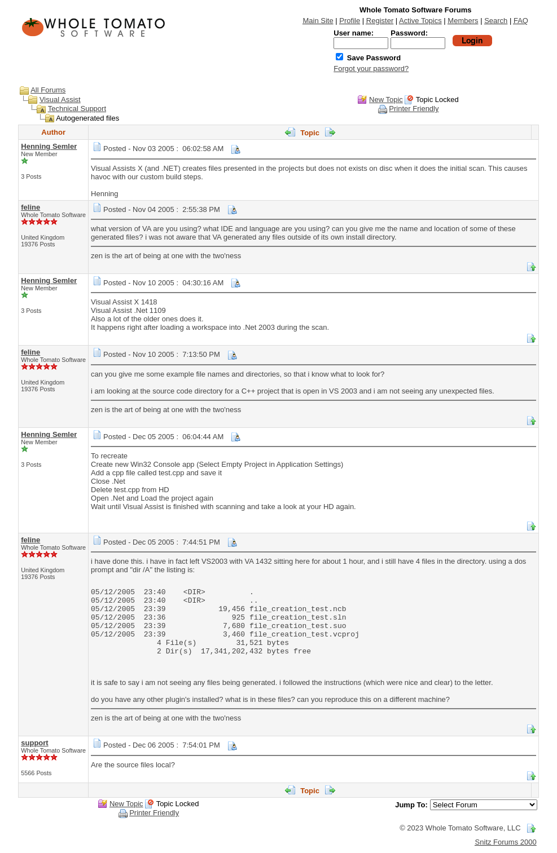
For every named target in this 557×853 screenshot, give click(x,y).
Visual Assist (60, 99)
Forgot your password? (371, 68)
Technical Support (77, 108)
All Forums (47, 90)
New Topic (386, 99)
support (34, 743)
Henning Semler (49, 146)
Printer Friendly (413, 108)
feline (30, 207)
